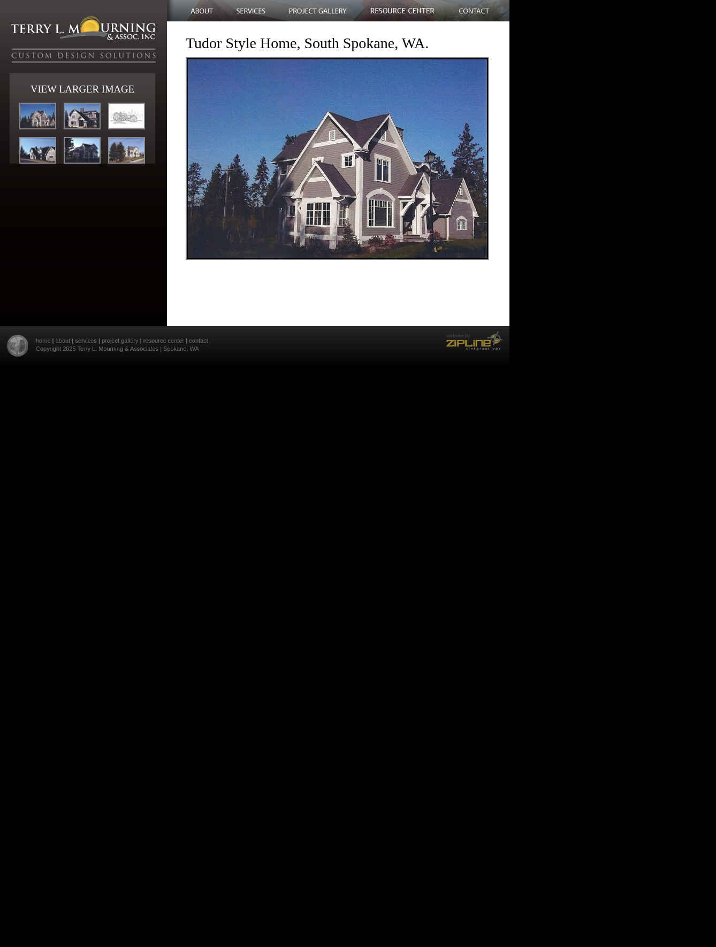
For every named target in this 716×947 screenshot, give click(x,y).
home (43, 340)
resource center (163, 340)
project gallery (120, 340)
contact (198, 340)
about (63, 340)
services (85, 340)
